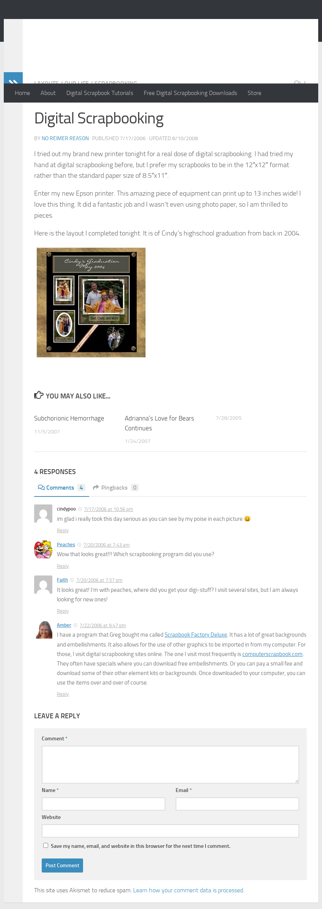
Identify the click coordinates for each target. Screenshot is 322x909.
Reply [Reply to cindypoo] (63, 561)
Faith (62, 610)
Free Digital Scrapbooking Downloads (190, 92)
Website (51, 847)
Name (50, 820)
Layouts (46, 113)
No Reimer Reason (76, 26)
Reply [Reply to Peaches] (63, 596)
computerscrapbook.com (272, 684)
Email (184, 820)
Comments (61, 518)
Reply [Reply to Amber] (63, 724)
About (48, 92)
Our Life (76, 113)
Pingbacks (116, 518)
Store (254, 92)
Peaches (66, 575)
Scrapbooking (115, 113)
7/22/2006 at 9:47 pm (103, 656)
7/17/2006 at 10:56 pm (108, 539)
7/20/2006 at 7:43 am (106, 575)
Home (22, 92)
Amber (64, 655)
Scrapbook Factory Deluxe (196, 665)
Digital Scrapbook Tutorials (99, 92)
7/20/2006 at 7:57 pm (99, 610)
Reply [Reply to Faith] (63, 641)
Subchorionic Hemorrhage (69, 448)
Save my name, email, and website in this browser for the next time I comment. (140, 876)
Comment (55, 769)
